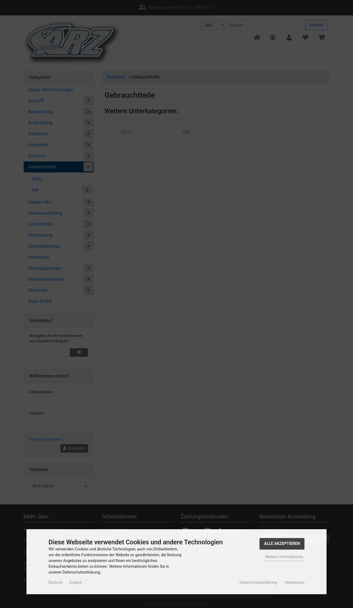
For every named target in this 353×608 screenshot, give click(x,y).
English (75, 582)
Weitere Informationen (284, 557)
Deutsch (56, 582)
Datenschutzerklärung (258, 582)
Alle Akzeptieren (282, 543)
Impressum (294, 582)
